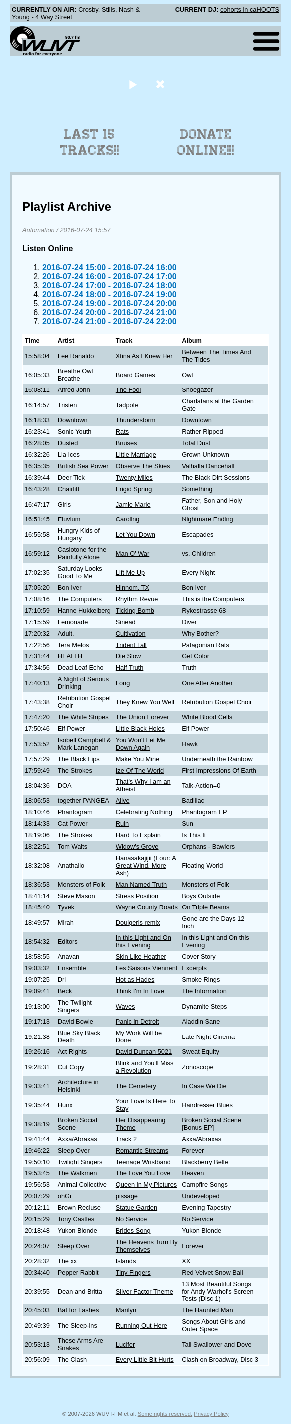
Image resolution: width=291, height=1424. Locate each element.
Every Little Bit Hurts (145, 1359)
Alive (123, 800)
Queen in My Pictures (146, 1184)
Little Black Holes (140, 728)
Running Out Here (141, 1325)
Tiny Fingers (133, 1272)
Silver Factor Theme (144, 1291)
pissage (127, 1196)
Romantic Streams (142, 1150)
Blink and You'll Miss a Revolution (145, 1066)
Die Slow (128, 656)
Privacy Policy (211, 1414)
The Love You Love (143, 1173)
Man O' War (132, 553)
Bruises (126, 443)
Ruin (122, 823)
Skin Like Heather (141, 956)
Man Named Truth (141, 884)
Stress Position (137, 896)
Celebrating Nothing (144, 812)
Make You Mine (138, 759)
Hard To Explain (138, 835)
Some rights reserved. (165, 1414)
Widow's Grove (137, 846)
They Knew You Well (145, 702)
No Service (131, 1219)
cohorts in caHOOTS (249, 9)
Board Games (135, 375)
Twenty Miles (134, 477)
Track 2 (126, 1139)
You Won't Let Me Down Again (141, 743)
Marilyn (126, 1310)
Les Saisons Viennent (147, 968)
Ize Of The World (140, 770)
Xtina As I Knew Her (144, 356)
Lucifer (125, 1344)
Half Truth (129, 667)
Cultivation (131, 633)
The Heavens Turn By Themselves (147, 1245)
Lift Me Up (130, 572)
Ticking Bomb (135, 610)
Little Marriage (136, 454)
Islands (126, 1261)
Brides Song (133, 1230)
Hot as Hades (135, 979)
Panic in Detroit (137, 1021)
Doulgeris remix (138, 922)
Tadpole (127, 405)
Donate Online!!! (205, 142)
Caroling (128, 519)
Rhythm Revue (137, 599)
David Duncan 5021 (144, 1051)
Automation (38, 230)
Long (123, 683)
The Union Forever (142, 717)
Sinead (126, 622)
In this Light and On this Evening (143, 941)
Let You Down (135, 534)
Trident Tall (131, 644)
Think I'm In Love (140, 991)
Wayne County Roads (147, 907)
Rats (122, 431)
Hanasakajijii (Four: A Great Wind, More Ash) (146, 865)
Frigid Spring (134, 489)
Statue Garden (136, 1207)
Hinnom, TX (132, 587)
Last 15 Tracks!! (89, 142)
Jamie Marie (133, 504)
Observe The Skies (143, 466)
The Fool (128, 389)
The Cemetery (136, 1086)
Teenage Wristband (143, 1161)
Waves (125, 1006)
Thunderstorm (136, 420)
